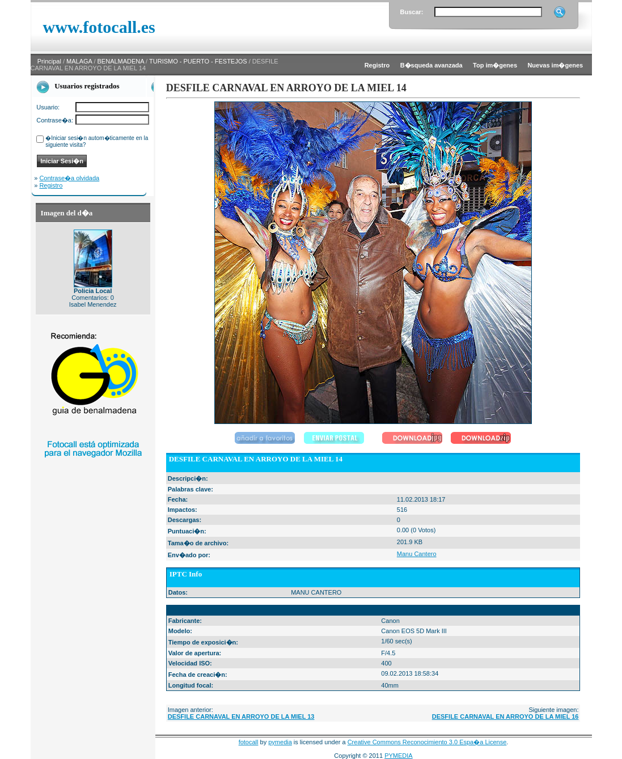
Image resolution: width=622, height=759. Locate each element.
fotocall (249, 742)
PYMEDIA (398, 755)
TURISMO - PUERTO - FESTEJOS (198, 61)
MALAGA (79, 61)
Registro (50, 185)
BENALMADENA (121, 61)
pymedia (280, 742)
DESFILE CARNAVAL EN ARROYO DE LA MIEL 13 (241, 716)
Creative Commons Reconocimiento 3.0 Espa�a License (427, 742)
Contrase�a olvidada (69, 178)
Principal (49, 61)
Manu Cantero (417, 553)
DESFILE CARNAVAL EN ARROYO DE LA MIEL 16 (505, 716)
